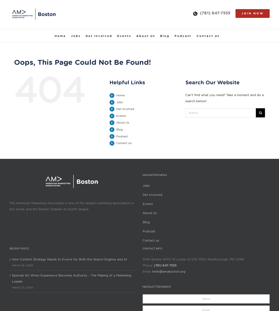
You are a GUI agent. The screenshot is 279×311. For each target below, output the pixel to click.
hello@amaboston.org (168, 271)
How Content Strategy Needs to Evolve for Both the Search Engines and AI (69, 259)
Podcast (122, 136)
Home (120, 95)
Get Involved (125, 109)
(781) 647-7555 (215, 13)
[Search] (260, 112)
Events (121, 115)
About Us (122, 122)
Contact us (151, 240)
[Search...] (220, 112)
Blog (119, 129)
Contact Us (124, 143)
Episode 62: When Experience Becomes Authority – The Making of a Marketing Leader (71, 278)
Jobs (119, 102)
